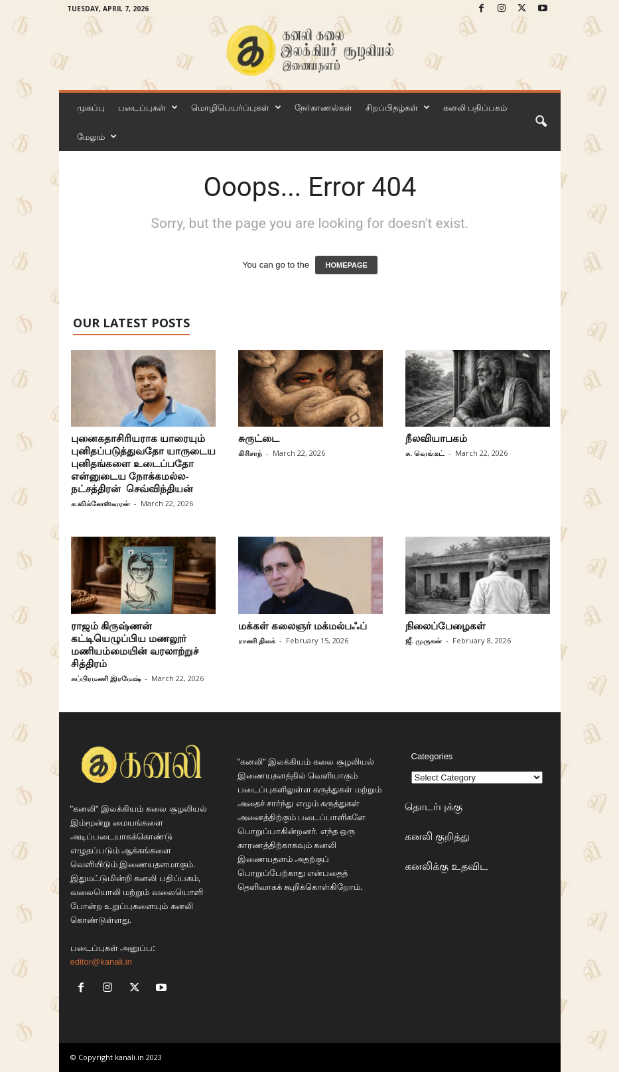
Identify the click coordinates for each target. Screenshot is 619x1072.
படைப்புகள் (148, 107)
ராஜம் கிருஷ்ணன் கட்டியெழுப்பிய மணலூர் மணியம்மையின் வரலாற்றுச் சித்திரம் (134, 644)
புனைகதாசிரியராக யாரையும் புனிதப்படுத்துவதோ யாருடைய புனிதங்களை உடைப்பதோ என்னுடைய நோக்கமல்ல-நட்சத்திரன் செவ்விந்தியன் (143, 463)
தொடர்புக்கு (433, 806)
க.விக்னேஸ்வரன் (100, 503)
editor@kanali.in (101, 962)
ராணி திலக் (256, 640)
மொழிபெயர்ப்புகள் (236, 107)
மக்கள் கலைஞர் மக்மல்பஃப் (302, 625)
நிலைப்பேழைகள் (445, 625)
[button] (540, 121)
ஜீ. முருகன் (423, 640)
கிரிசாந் (250, 453)
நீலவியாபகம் (436, 438)
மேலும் (97, 136)
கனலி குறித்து (437, 836)
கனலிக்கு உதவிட (446, 866)
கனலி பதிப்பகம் (475, 107)
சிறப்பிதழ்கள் (398, 107)
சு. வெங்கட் (425, 453)
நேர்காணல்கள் (323, 107)
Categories (432, 756)
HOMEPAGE (346, 265)
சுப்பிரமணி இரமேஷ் (106, 678)
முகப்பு (91, 107)
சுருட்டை (258, 438)
